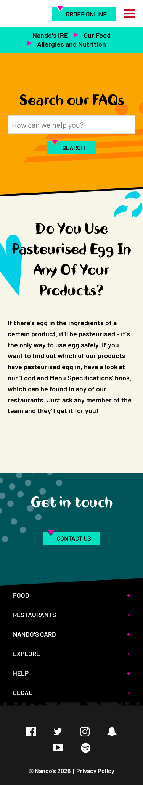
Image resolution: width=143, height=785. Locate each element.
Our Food (97, 35)
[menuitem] (84, 13)
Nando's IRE (50, 35)
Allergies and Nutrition (71, 44)
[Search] (71, 124)
